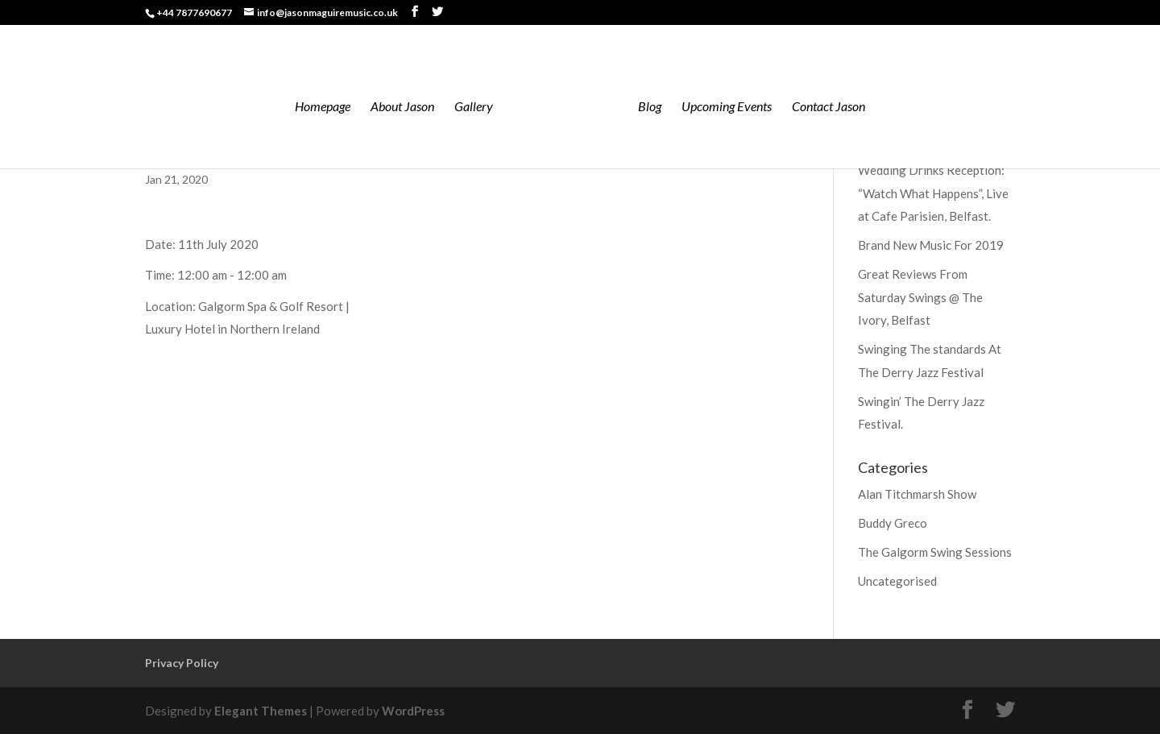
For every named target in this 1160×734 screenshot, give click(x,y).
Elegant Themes (260, 710)
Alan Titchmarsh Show (917, 494)
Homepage (322, 107)
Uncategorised (897, 581)
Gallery (473, 107)
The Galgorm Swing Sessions (935, 552)
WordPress (413, 710)
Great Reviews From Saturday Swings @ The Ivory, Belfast (920, 297)
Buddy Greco (892, 523)
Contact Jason (828, 107)
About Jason (402, 107)
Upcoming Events (727, 107)
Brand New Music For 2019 (931, 245)
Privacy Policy (181, 663)
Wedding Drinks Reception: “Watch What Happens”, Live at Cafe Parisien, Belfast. (933, 193)
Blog (649, 107)
